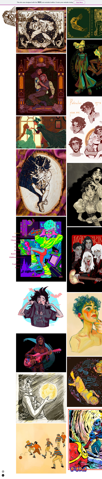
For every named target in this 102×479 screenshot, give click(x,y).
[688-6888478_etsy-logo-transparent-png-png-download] (3, 475)
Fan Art (17, 247)
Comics (17, 243)
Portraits (17, 250)
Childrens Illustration (17, 257)
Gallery (17, 233)
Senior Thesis (17, 237)
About (17, 267)
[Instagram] (3, 471)
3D (17, 261)
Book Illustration (17, 254)
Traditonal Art (17, 264)
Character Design (17, 240)
